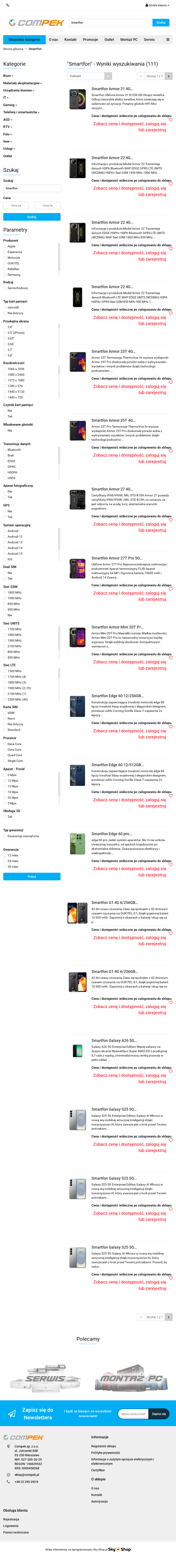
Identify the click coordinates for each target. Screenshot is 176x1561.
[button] (99, 1437)
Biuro (8, 76)
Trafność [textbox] (75, 76)
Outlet (109, 40)
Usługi (9, 149)
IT (6, 98)
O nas (53, 40)
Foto (7, 134)
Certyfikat (98, 1470)
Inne (7, 141)
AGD (7, 120)
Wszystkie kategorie (24, 40)
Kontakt (70, 40)
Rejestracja (11, 1519)
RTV (7, 127)
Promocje (90, 40)
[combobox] (89, 76)
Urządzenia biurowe (18, 90)
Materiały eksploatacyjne (22, 83)
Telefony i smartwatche (21, 112)
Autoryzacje (99, 1501)
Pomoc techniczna (16, 1532)
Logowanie (11, 1526)
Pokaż (32, 876)
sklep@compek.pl (27, 1475)
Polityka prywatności (105, 1452)
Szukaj (31, 217)
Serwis (149, 40)
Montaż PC (128, 40)
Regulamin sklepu (103, 1446)
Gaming (10, 105)
